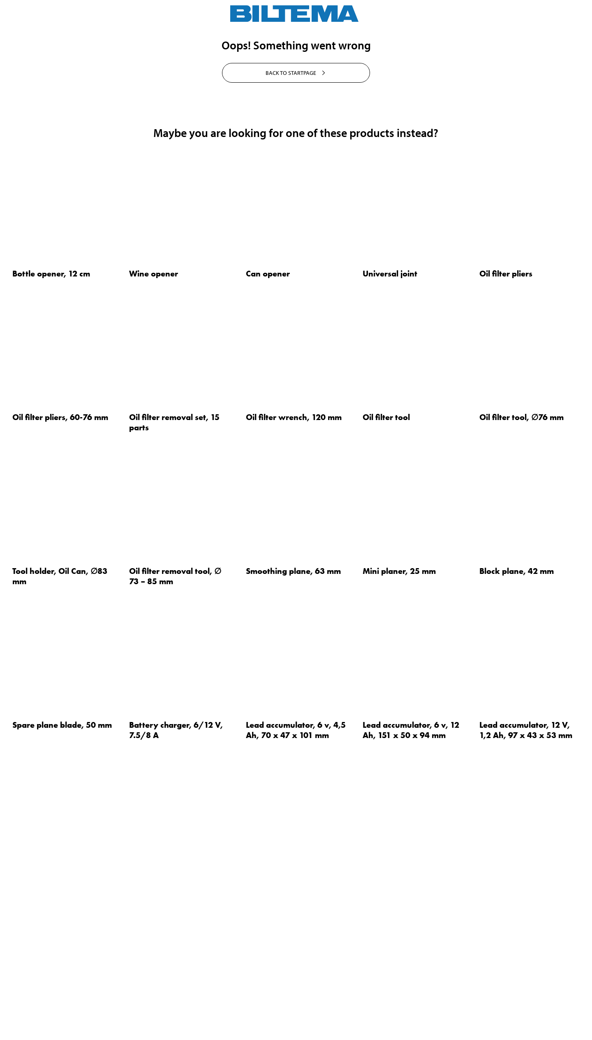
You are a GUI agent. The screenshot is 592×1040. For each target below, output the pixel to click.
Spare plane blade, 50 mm (62, 971)
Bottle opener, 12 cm (51, 520)
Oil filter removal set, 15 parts (174, 669)
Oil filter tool (386, 664)
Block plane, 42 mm (516, 817)
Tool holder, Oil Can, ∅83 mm (59, 822)
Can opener (268, 520)
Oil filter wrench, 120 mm (294, 664)
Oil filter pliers (505, 520)
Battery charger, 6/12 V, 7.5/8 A (176, 976)
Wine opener (153, 520)
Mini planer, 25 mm (399, 817)
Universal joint (390, 520)
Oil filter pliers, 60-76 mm (60, 664)
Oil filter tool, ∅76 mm (521, 664)
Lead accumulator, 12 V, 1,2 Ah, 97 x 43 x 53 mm (525, 976)
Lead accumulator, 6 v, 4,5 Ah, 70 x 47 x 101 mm (296, 976)
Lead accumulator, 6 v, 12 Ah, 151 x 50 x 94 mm (411, 976)
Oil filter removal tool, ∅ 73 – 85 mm (175, 822)
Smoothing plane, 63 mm (293, 817)
